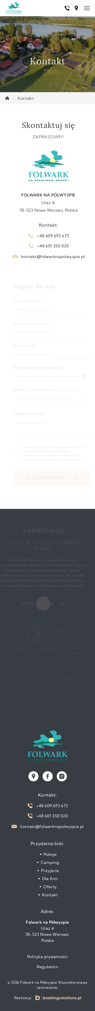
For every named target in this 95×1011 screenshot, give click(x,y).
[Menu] (87, 8)
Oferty (49, 886)
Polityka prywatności (47, 956)
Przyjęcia (50, 870)
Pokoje (50, 854)
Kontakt (50, 894)
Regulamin (48, 966)
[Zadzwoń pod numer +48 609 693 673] (67, 8)
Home (7, 98)
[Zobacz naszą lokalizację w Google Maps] (33, 776)
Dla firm (50, 878)
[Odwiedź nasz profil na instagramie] (62, 776)
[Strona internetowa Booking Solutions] (58, 997)
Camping (50, 862)
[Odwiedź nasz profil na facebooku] (48, 776)
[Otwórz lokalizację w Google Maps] (76, 8)
